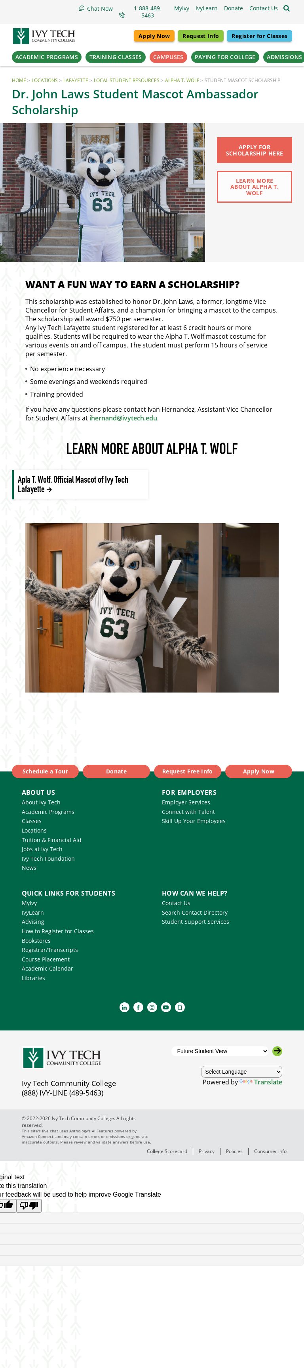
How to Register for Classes (58, 931)
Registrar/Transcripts (50, 950)
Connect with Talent (188, 811)
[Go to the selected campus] (277, 1051)
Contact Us (176, 903)
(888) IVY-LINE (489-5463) (62, 1092)
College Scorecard (167, 1151)
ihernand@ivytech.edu (123, 418)
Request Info (200, 36)
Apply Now (154, 36)
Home (19, 80)
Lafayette (75, 80)
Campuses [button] (168, 57)
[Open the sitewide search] (286, 8)
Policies (234, 1151)
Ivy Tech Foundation (48, 858)
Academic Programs (48, 811)
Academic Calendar (47, 968)
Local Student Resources (127, 80)
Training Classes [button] (115, 57)
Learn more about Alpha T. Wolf (254, 187)
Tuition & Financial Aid (52, 840)
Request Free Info (187, 771)
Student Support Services (195, 921)
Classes (32, 821)
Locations (45, 80)
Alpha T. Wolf (182, 80)
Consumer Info (270, 1151)
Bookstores (36, 940)
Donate (116, 771)
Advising (33, 921)
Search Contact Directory (195, 912)
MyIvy (29, 903)
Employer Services (186, 802)
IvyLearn (33, 912)
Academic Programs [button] (46, 57)
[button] (263, 8)
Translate (260, 1082)
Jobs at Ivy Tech (42, 849)
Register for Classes (259, 36)
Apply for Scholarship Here (254, 150)
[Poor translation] (29, 1206)
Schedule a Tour (45, 771)
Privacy (207, 1151)
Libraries (33, 978)
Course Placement (46, 959)
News (29, 867)
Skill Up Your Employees (194, 821)
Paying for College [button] (225, 57)
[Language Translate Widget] (242, 1072)
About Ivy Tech (41, 802)
